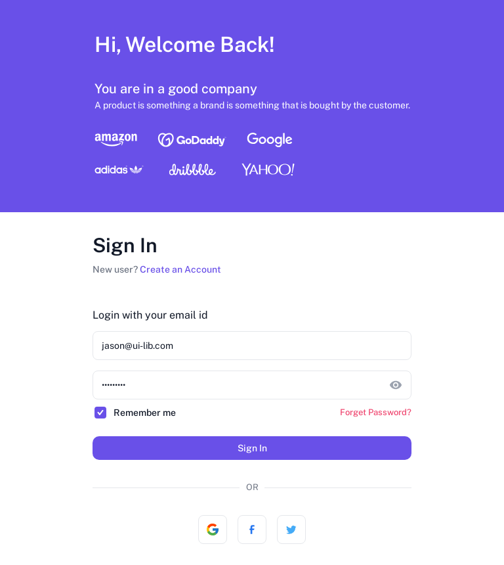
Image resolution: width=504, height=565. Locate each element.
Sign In (252, 448)
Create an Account (180, 269)
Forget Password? (375, 412)
